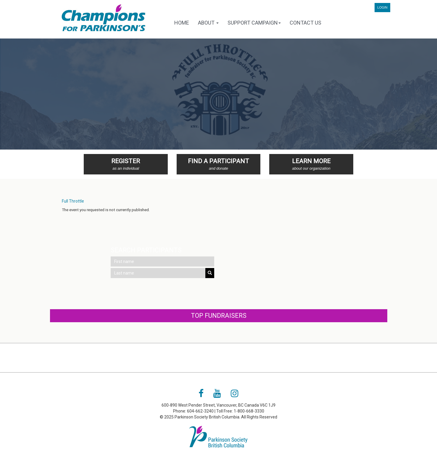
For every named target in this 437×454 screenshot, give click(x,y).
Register (125, 164)
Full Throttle (73, 201)
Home (181, 23)
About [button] (208, 23)
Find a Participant (218, 164)
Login (382, 7)
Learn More (311, 164)
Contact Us (305, 23)
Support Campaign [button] (254, 23)
